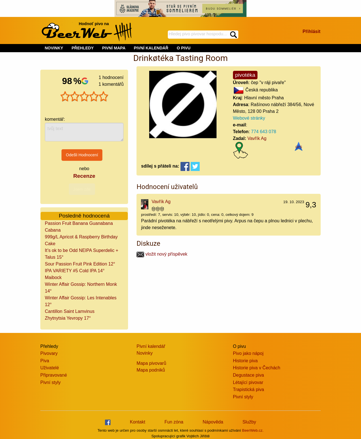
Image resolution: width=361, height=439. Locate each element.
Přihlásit (311, 31)
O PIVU (184, 48)
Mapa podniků (151, 370)
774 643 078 (263, 131)
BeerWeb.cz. (252, 430)
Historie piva (245, 360)
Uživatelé (49, 367)
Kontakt (137, 422)
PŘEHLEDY (83, 48)
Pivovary (49, 353)
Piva (44, 360)
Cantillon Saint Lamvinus (69, 311)
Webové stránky (249, 118)
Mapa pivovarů (151, 363)
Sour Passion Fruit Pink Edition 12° (80, 264)
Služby (249, 422)
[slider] (84, 96)
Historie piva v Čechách (256, 367)
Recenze (84, 176)
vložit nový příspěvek (162, 254)
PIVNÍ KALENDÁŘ (151, 48)
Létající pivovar (248, 382)
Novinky (145, 353)
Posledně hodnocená (84, 216)
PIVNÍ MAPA (114, 48)
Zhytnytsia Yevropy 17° (68, 318)
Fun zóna (173, 422)
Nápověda (212, 422)
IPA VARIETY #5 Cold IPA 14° (75, 270)
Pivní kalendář (151, 346)
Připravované (53, 375)
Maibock (53, 277)
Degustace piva (248, 375)
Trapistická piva (248, 389)
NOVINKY (54, 48)
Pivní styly (50, 382)
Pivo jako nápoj (248, 353)
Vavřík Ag (256, 138)
